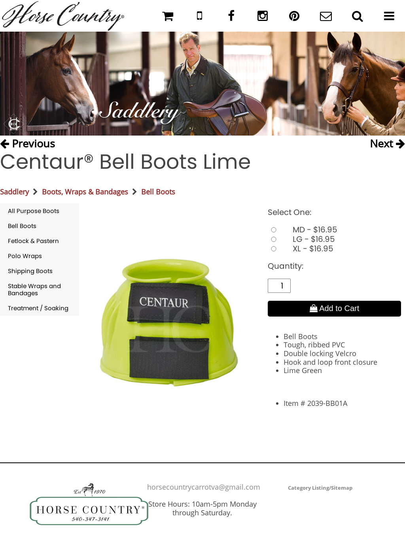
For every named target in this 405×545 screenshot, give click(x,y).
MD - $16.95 (302, 229)
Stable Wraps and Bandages (34, 289)
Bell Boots (158, 191)
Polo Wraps (25, 256)
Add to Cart (335, 308)
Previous (27, 143)
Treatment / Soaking (38, 308)
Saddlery (14, 191)
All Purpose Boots (33, 211)
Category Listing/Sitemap (320, 487)
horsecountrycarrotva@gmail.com (203, 487)
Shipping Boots (30, 271)
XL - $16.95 (300, 248)
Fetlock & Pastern (33, 241)
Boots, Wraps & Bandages (85, 191)
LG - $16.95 (301, 239)
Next (387, 143)
